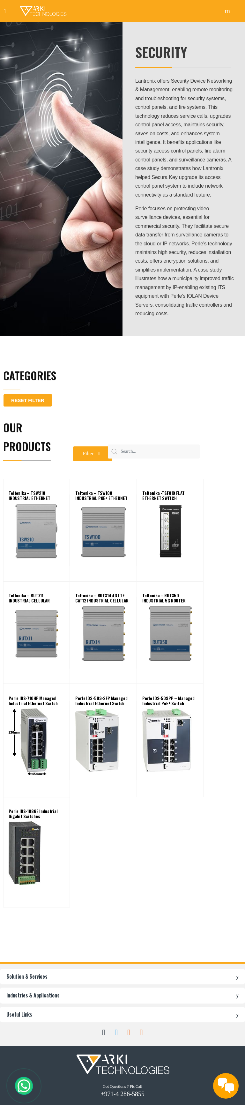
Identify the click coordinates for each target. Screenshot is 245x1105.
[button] (92, 453)
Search (228, 10)
